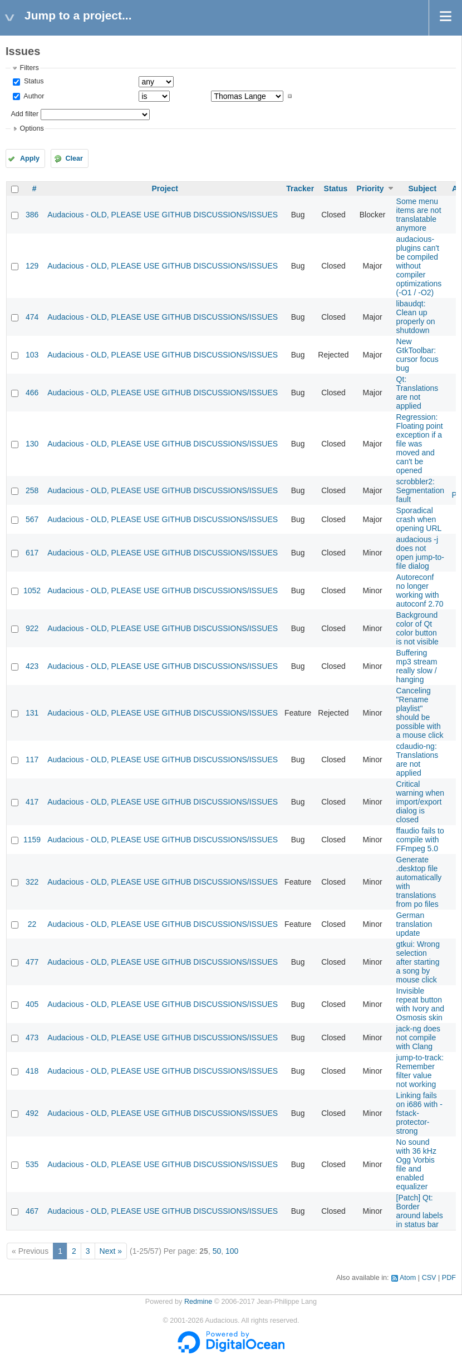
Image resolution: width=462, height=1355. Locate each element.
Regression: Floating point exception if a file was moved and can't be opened (419, 444)
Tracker (300, 188)
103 (32, 354)
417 (32, 801)
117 (32, 759)
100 (231, 1251)
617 (32, 552)
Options (31, 128)
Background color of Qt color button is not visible (417, 628)
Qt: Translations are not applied (417, 392)
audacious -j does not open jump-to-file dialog (420, 552)
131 (32, 712)
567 (32, 519)
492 (32, 1113)
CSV (429, 1278)
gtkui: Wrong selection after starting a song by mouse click (418, 962)
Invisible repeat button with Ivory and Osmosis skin (420, 1004)
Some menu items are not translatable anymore (418, 214)
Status (32, 81)
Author (33, 96)
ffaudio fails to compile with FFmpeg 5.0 (420, 839)
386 (32, 214)
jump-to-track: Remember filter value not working (420, 1071)
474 (32, 316)
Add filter (24, 114)
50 (217, 1251)
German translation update (414, 924)
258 (32, 490)
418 (32, 1070)
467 (32, 1211)
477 (32, 961)
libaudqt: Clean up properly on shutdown (415, 317)
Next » (111, 1251)
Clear (74, 158)
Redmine (198, 1302)
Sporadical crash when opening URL (419, 519)
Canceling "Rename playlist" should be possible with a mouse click (420, 712)
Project (164, 188)
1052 (32, 590)
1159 (32, 839)
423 (32, 666)
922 (32, 628)
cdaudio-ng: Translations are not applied (417, 759)
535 (32, 1164)
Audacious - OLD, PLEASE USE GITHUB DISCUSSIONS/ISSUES (162, 214)
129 (32, 265)
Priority (370, 188)
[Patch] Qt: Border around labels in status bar (419, 1211)
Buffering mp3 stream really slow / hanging (417, 666)
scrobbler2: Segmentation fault (420, 490)
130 (32, 443)
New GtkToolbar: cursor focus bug (417, 355)
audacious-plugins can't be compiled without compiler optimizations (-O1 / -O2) (419, 266)
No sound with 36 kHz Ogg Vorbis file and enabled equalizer (416, 1164)
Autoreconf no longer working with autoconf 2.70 (420, 590)
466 (32, 392)
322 (32, 881)
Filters (28, 68)
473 (32, 1037)
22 (32, 924)
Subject (423, 188)
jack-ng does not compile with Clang (418, 1037)
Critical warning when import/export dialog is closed (420, 802)
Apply (30, 158)
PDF (449, 1278)
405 (32, 1004)
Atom (408, 1278)
